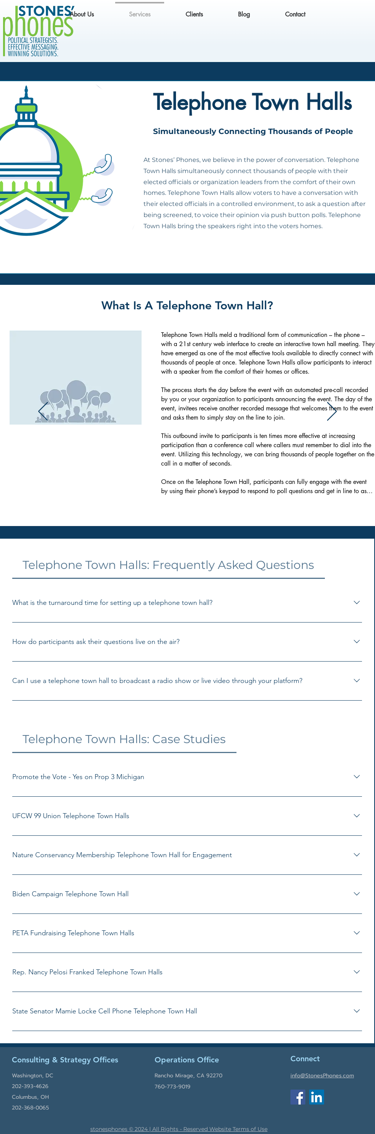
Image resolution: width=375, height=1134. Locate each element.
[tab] (168, 565)
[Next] (332, 412)
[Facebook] (297, 1097)
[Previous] (43, 412)
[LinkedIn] (316, 1097)
